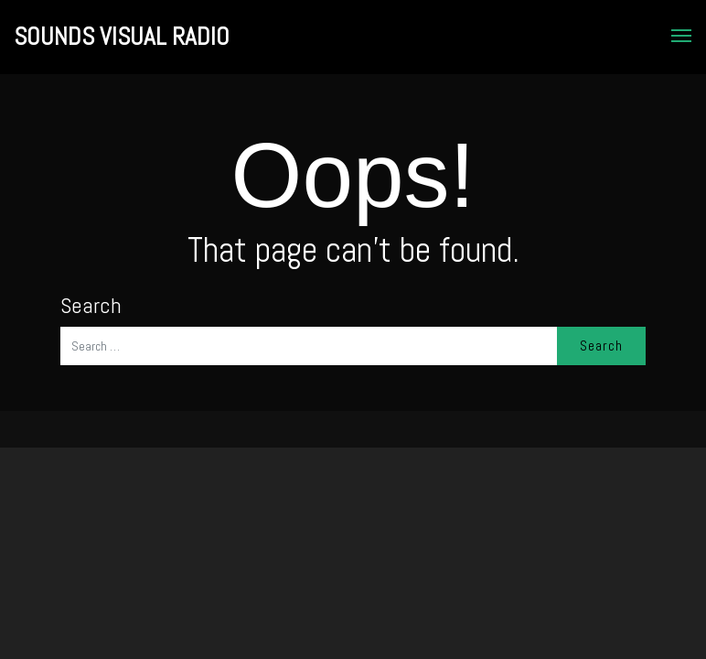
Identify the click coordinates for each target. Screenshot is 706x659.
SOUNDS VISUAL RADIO (122, 36)
